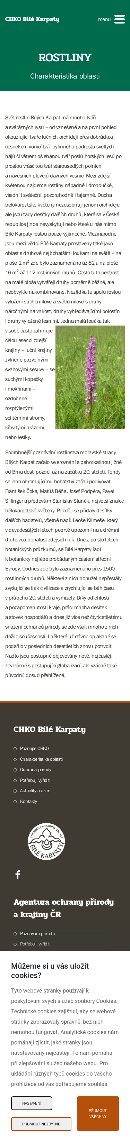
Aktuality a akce (35, 790)
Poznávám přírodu (37, 933)
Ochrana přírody (35, 769)
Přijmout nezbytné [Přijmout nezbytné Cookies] (41, 1124)
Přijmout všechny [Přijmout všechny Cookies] (98, 1113)
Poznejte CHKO (34, 748)
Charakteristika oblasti (41, 759)
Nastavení (31, 1103)
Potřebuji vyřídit (35, 780)
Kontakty (28, 801)
